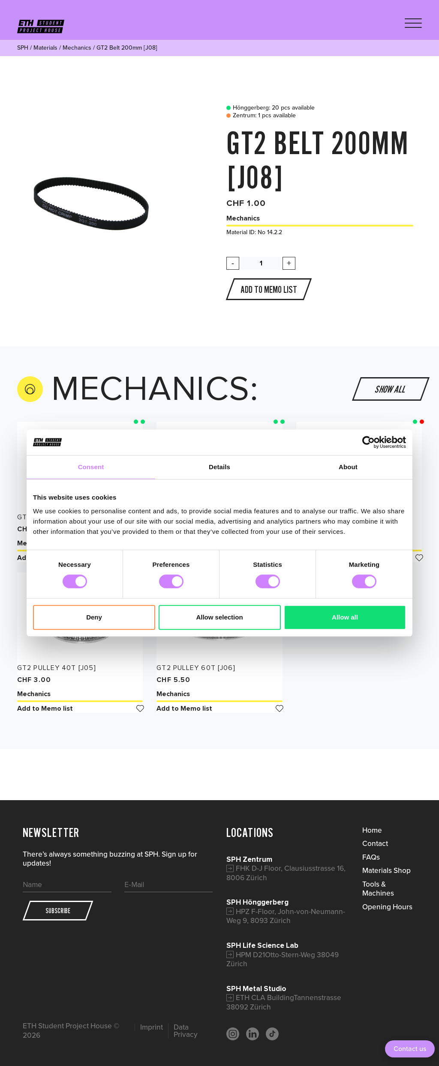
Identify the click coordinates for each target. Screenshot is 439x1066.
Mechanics (77, 47)
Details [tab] (219, 466)
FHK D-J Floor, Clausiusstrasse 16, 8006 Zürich (286, 873)
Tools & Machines (378, 888)
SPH (22, 47)
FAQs (371, 857)
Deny (94, 617)
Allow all (345, 617)
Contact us (410, 1049)
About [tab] (348, 466)
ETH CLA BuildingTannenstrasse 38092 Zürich (283, 1002)
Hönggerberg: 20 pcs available (268, 108)
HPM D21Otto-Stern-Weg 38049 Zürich (282, 959)
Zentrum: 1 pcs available (259, 115)
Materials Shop (386, 870)
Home (372, 830)
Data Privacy (186, 1031)
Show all (391, 389)
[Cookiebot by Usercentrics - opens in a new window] (368, 442)
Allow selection (219, 617)
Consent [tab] (91, 466)
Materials (45, 47)
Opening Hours (387, 906)
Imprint (151, 1027)
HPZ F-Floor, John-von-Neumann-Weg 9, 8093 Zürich (285, 916)
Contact (375, 843)
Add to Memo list (80, 708)
